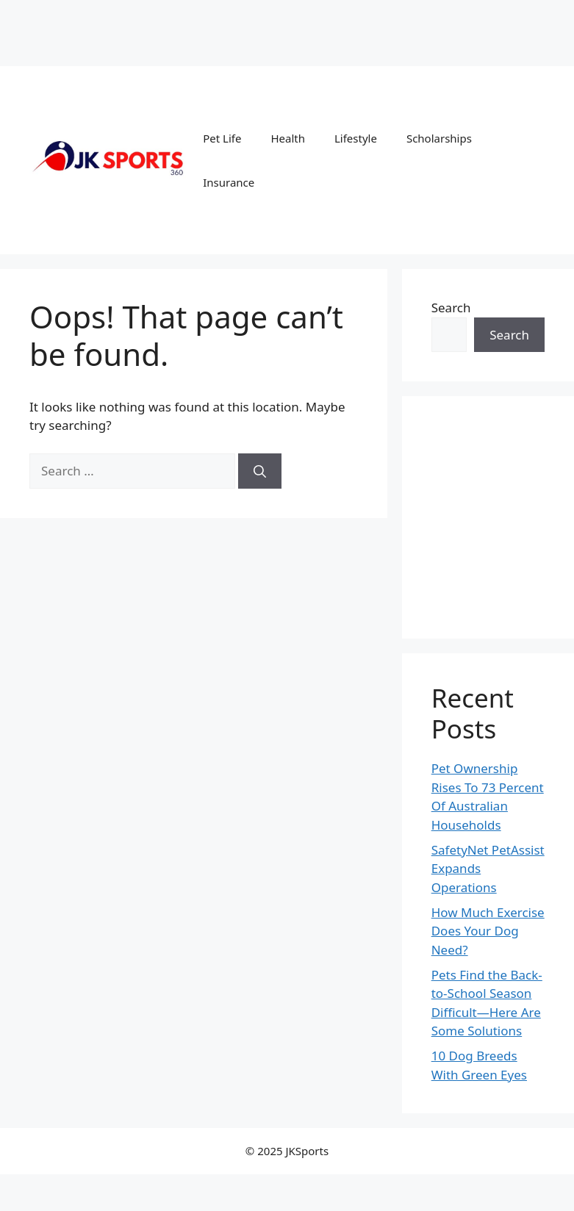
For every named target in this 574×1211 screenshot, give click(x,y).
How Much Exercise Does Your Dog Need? (488, 931)
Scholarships (439, 138)
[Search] (259, 471)
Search (451, 307)
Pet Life (222, 138)
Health (287, 138)
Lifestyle (355, 138)
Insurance (228, 182)
